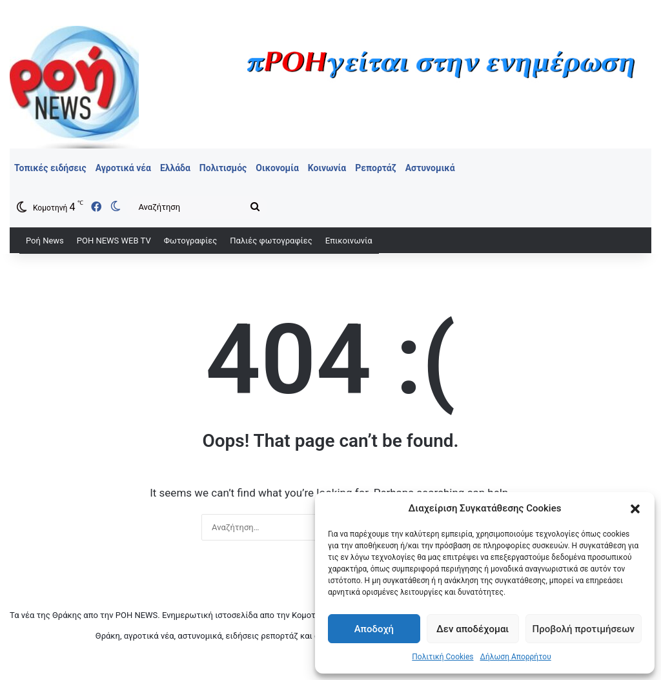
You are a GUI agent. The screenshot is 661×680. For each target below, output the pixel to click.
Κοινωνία (327, 168)
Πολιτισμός (223, 168)
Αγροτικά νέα (123, 168)
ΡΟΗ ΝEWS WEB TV (114, 240)
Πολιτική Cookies (442, 656)
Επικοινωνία (348, 240)
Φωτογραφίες (190, 240)
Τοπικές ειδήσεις (50, 168)
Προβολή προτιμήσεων (584, 629)
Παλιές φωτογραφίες (271, 240)
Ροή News (45, 240)
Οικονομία (277, 168)
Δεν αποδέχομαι (472, 629)
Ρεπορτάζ (375, 168)
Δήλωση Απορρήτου (515, 656)
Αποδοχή (374, 629)
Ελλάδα (175, 168)
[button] (635, 508)
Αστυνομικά (430, 168)
